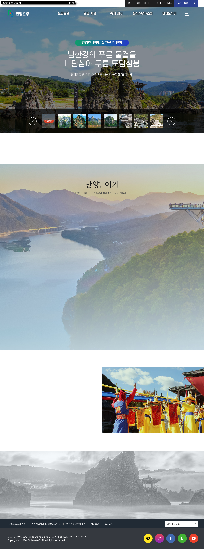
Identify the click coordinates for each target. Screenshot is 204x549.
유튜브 (193, 538)
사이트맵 (141, 3)
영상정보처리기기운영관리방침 (45, 523)
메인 (129, 3)
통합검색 (194, 14)
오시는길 (109, 523)
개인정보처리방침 (17, 523)
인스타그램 (159, 538)
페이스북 (170, 538)
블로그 (182, 538)
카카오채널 (148, 538)
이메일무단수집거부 (75, 523)
